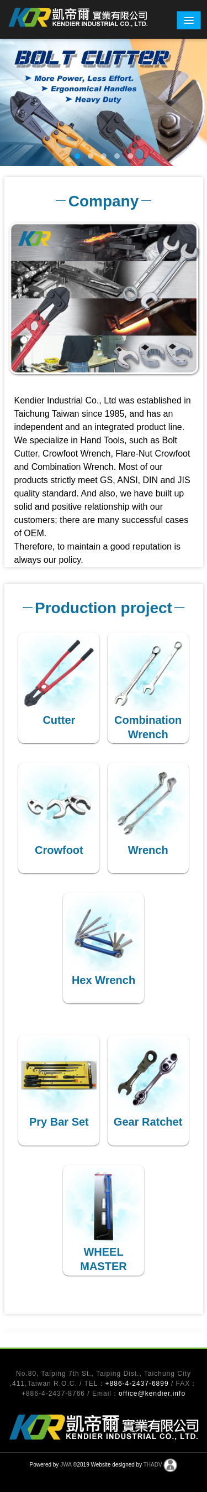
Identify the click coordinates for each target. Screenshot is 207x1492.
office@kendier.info (152, 1393)
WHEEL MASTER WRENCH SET (103, 1266)
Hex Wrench (103, 980)
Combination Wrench (148, 727)
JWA (65, 1465)
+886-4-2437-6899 (138, 1383)
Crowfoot (59, 850)
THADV (153, 1465)
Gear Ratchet (148, 1122)
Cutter (59, 720)
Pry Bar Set (59, 1122)
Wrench (148, 850)
